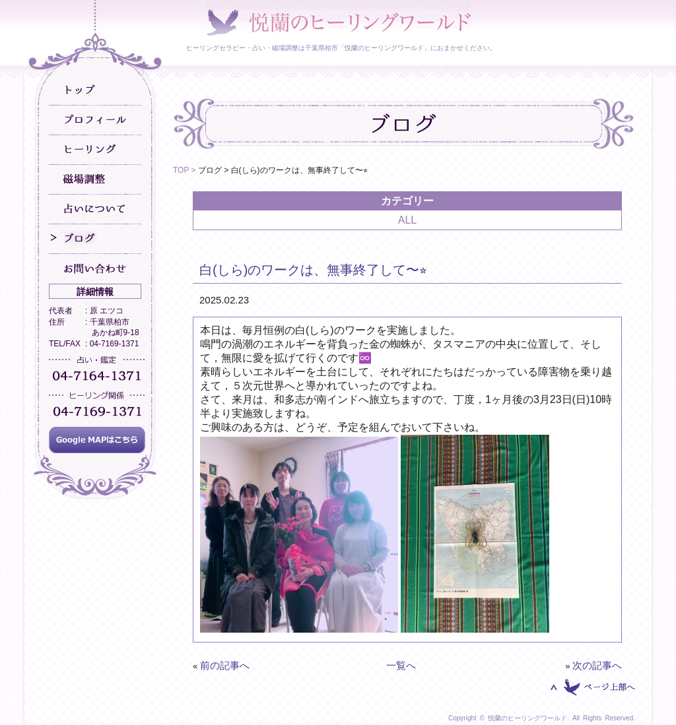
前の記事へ (225, 665)
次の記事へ (597, 665)
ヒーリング (95, 150)
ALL (407, 220)
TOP (181, 170)
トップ (95, 91)
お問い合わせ (95, 269)
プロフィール (95, 120)
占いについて (95, 209)
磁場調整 (95, 180)
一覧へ (401, 665)
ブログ (95, 239)
